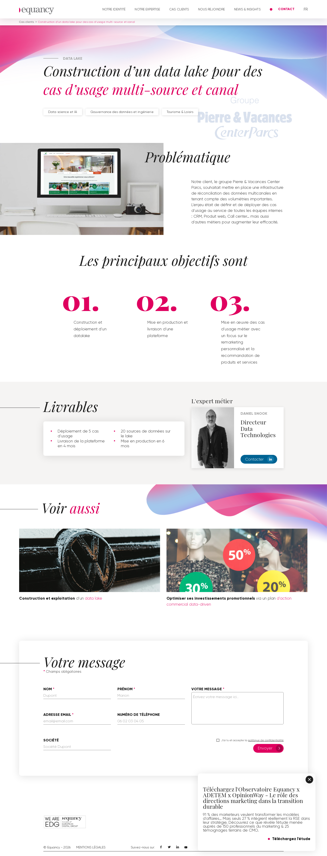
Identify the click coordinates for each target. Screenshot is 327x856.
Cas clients (179, 9)
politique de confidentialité (266, 740)
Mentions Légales (90, 847)
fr (306, 9)
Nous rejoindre (211, 9)
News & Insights (247, 9)
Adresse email (57, 715)
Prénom (125, 689)
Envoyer (270, 748)
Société (51, 740)
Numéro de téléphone (138, 715)
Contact (286, 9)
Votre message (206, 689)
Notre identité (114, 9)
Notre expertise (147, 9)
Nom (47, 689)
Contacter (259, 459)
